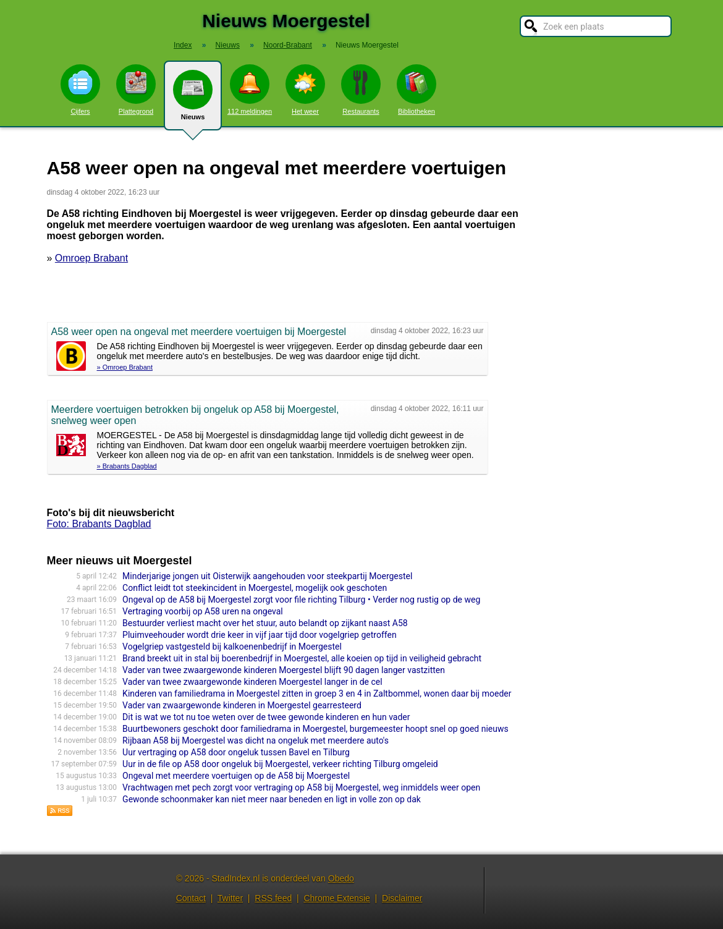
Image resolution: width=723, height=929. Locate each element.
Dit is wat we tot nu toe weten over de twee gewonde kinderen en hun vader (266, 717)
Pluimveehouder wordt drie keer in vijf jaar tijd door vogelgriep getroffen (259, 635)
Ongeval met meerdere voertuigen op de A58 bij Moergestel (236, 776)
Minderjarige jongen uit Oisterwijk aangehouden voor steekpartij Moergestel (267, 576)
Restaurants (361, 89)
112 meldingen (249, 89)
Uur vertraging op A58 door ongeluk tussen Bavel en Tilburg (236, 752)
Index (183, 45)
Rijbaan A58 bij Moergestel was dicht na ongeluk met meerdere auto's (255, 740)
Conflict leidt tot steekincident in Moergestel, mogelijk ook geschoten (254, 588)
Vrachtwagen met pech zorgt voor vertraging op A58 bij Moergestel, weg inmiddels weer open (301, 787)
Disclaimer (402, 898)
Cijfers (80, 89)
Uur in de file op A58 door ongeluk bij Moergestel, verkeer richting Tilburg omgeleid (280, 764)
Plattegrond (136, 89)
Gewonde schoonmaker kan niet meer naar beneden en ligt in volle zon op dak (271, 799)
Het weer (305, 89)
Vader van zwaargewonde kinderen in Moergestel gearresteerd (242, 705)
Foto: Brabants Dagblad (99, 524)
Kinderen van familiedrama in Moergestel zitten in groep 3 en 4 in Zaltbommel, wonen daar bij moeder (316, 693)
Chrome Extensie (336, 898)
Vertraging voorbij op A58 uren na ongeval (202, 611)
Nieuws (193, 100)
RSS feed (273, 898)
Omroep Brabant (91, 258)
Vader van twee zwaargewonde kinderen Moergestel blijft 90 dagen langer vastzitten (283, 670)
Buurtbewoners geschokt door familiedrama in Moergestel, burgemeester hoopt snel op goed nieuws (315, 729)
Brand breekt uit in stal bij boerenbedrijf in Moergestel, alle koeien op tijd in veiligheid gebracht (301, 658)
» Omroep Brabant (125, 367)
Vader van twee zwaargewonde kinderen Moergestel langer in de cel (252, 682)
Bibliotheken (416, 89)
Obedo (341, 878)
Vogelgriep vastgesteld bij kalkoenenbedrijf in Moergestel (232, 646)
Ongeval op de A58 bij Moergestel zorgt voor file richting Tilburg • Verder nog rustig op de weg (301, 599)
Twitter (230, 898)
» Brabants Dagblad (127, 466)
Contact (191, 898)
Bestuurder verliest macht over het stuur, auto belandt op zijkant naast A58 (265, 623)
